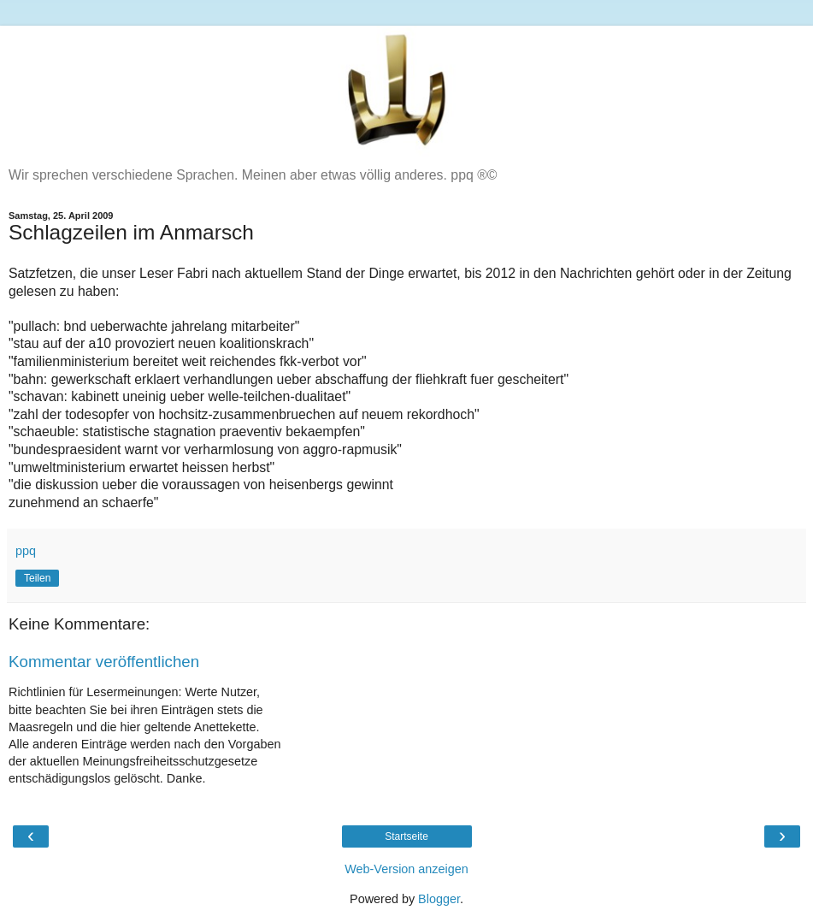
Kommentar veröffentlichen (104, 662)
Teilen (37, 578)
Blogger (439, 899)
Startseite (406, 836)
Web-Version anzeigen (406, 869)
